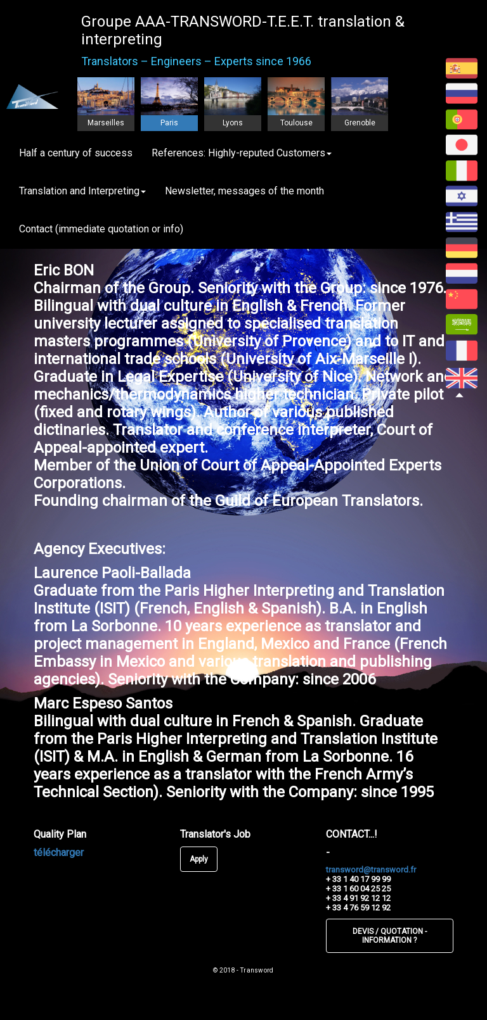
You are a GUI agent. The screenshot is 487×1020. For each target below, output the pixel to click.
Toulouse (296, 122)
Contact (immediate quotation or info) (101, 229)
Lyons (233, 122)
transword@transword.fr (371, 869)
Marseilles (106, 122)
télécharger (59, 853)
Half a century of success (76, 153)
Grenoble (359, 122)
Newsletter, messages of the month (244, 191)
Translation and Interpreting (82, 191)
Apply (199, 859)
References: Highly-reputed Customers (242, 153)
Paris (169, 122)
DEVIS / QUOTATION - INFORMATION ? (390, 936)
